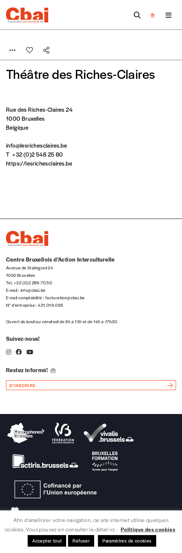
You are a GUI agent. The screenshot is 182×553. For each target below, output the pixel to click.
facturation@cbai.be (65, 297)
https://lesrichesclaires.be (39, 163)
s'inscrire (22, 385)
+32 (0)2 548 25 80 (37, 154)
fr (153, 14)
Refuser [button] (81, 540)
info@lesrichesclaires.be (36, 145)
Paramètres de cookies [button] (126, 540)
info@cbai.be (33, 290)
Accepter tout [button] (47, 540)
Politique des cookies (148, 529)
